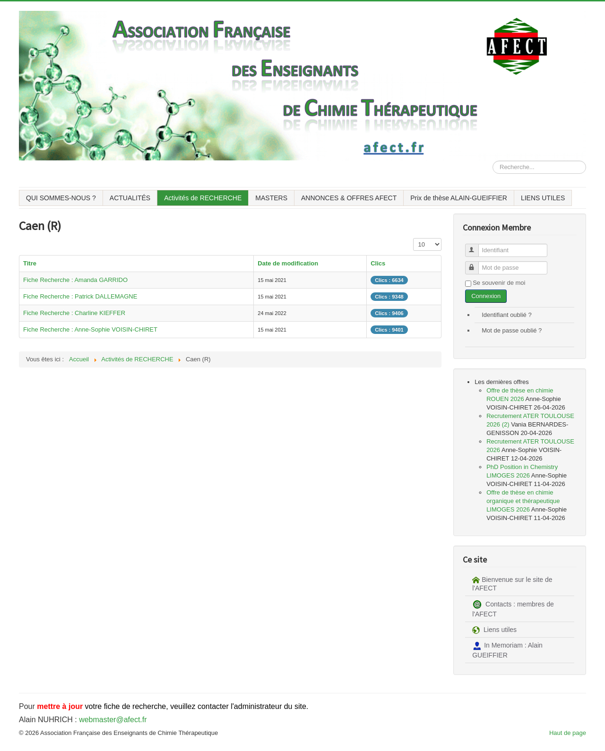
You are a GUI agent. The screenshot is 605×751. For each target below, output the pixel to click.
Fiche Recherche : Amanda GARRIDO (75, 279)
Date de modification (288, 263)
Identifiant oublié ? (507, 314)
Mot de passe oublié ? (512, 330)
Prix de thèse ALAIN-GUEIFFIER (458, 198)
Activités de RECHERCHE (203, 198)
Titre (29, 263)
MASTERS (271, 198)
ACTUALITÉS (130, 198)
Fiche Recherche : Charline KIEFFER (74, 312)
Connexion (486, 295)
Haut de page (567, 732)
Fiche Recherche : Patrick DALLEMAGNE (80, 296)
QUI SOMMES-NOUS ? (61, 198)
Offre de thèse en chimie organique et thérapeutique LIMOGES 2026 (523, 501)
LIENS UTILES (543, 198)
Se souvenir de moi (499, 282)
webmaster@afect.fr (113, 720)
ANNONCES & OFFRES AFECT (349, 198)
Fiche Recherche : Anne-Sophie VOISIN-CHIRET (90, 329)
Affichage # (413, 238)
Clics (378, 263)
